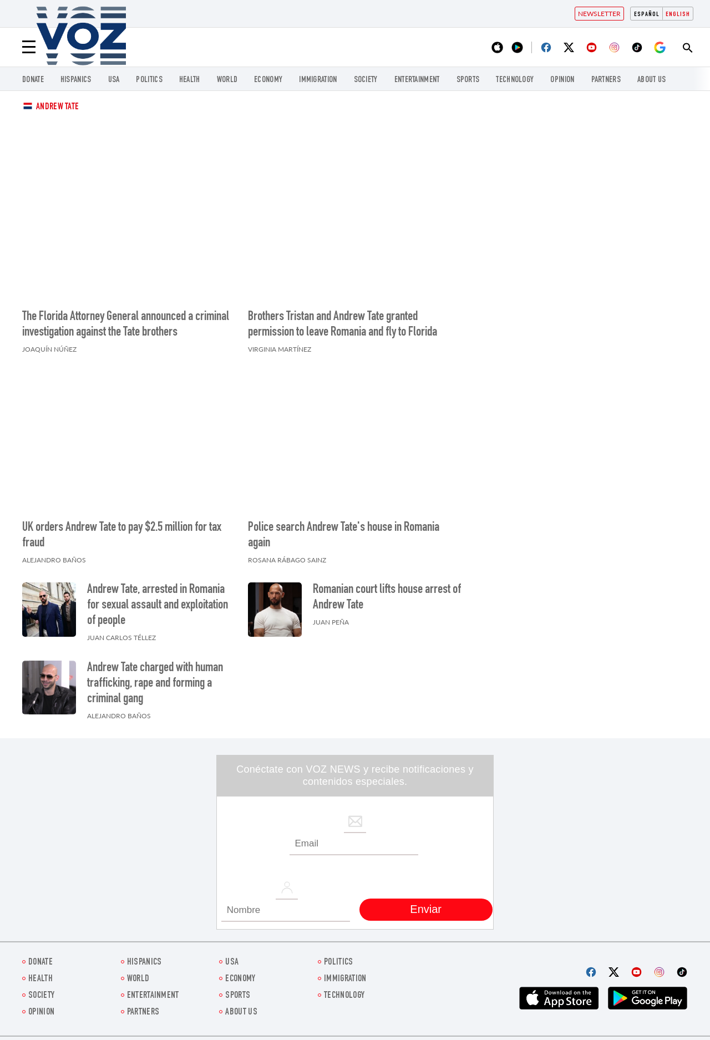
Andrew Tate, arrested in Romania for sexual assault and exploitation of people (157, 606)
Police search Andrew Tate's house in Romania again (343, 535)
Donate (33, 80)
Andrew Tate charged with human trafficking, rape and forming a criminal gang (155, 684)
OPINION (562, 80)
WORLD (227, 80)
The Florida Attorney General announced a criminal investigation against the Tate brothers (125, 325)
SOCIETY (366, 80)
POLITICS (149, 80)
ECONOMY (268, 80)
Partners (606, 80)
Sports (468, 80)
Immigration (318, 80)
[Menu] (29, 47)
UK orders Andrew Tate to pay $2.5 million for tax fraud (121, 535)
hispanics (76, 80)
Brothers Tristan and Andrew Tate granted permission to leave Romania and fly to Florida (342, 325)
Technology (515, 80)
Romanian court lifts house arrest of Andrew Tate (387, 598)
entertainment (417, 80)
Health (189, 80)
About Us (651, 80)
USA (114, 80)
